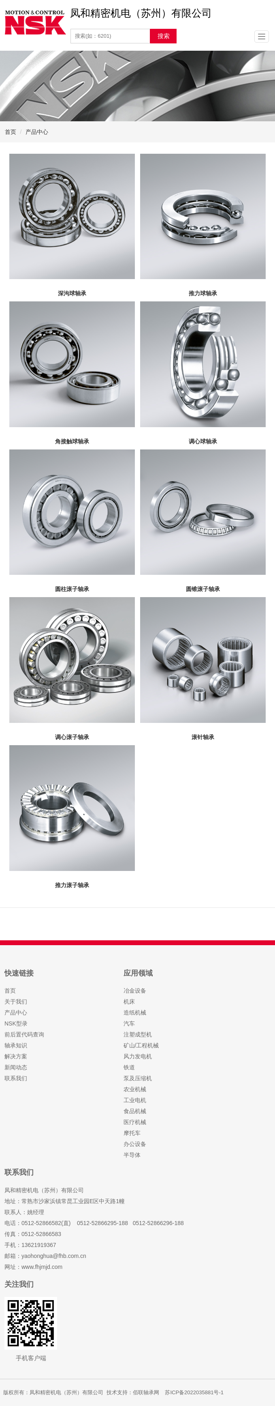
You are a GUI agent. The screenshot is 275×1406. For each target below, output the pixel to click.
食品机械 (135, 1111)
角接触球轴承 (72, 441)
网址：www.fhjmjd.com (33, 1267)
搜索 (164, 35)
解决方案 (15, 1056)
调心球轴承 (203, 441)
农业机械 (135, 1089)
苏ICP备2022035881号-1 (194, 1392)
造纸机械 (135, 1012)
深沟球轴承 (72, 293)
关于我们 (15, 1001)
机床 (129, 1001)
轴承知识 (15, 1045)
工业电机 (135, 1100)
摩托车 (132, 1133)
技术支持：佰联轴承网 (133, 1392)
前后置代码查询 (24, 1034)
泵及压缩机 (138, 1078)
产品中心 (37, 132)
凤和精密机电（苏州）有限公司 (44, 1190)
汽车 (129, 1023)
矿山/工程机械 (141, 1045)
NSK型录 (16, 1023)
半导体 (132, 1155)
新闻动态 (15, 1067)
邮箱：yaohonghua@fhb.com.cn (45, 1256)
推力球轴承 (203, 293)
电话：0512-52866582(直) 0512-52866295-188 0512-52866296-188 (94, 1223)
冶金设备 (135, 990)
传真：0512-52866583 (32, 1234)
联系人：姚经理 (24, 1212)
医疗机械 (135, 1122)
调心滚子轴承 (72, 737)
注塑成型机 (138, 1034)
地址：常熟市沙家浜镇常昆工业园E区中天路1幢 (64, 1201)
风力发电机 (138, 1056)
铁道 (129, 1067)
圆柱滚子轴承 (72, 589)
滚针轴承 (203, 737)
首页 (10, 132)
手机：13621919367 (30, 1245)
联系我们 (15, 1078)
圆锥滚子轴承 (203, 589)
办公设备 (135, 1144)
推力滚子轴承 (72, 885)
